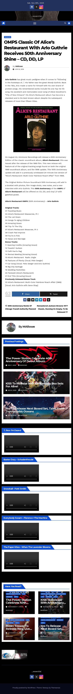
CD (7, 620)
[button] (65, 23)
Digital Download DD (13, 593)
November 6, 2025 (51, 607)
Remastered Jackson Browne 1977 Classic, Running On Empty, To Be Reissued (52, 309)
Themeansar (55, 688)
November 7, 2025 (16, 607)
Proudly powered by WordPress (24, 688)
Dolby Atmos (61, 593)
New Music (9, 622)
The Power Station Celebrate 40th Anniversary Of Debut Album (29, 360)
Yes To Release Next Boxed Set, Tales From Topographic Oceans (35, 410)
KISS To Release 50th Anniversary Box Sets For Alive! (34, 385)
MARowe (19, 66)
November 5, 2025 (51, 633)
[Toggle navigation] (34, 23)
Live (23, 593)
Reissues (7, 37)
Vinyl (16, 596)
